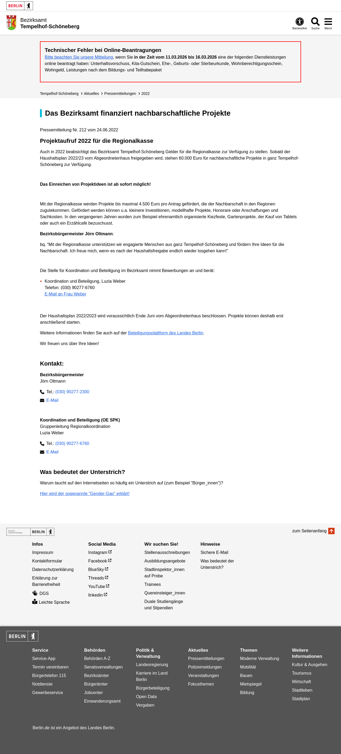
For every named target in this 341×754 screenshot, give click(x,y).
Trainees (152, 584)
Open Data (146, 696)
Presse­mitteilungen (120, 93)
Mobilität (248, 667)
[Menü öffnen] (328, 23)
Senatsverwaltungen (103, 667)
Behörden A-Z (97, 658)
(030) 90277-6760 (72, 443)
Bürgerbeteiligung (152, 688)
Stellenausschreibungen (167, 552)
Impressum (42, 552)
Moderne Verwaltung (259, 658)
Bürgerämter (96, 684)
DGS (40, 593)
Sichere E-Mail (214, 552)
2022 (145, 93)
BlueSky (96, 569)
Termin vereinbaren (50, 667)
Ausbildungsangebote (164, 561)
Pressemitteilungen (206, 658)
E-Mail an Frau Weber (65, 294)
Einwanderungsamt (102, 701)
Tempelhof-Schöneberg (59, 93)
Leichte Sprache (51, 602)
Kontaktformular (47, 561)
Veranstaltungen (203, 675)
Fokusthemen (201, 684)
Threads (96, 578)
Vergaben (145, 705)
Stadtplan (301, 698)
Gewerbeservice (47, 692)
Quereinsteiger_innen (164, 593)
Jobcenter (93, 692)
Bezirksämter (96, 675)
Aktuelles (91, 93)
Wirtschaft (301, 681)
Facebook (97, 561)
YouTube (96, 586)
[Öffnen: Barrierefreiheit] (299, 23)
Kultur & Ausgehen (309, 664)
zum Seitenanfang (309, 531)
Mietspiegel (251, 684)
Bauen (246, 675)
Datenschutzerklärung (53, 569)
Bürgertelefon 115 (49, 675)
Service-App (43, 658)
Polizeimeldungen (205, 667)
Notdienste (42, 684)
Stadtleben (302, 690)
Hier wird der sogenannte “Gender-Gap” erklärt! (84, 493)
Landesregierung (152, 664)
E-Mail (52, 401)
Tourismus (301, 673)
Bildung (247, 692)
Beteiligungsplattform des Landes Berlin (165, 333)
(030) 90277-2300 (72, 392)
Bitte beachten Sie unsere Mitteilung (79, 57)
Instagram (97, 552)
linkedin (95, 595)
